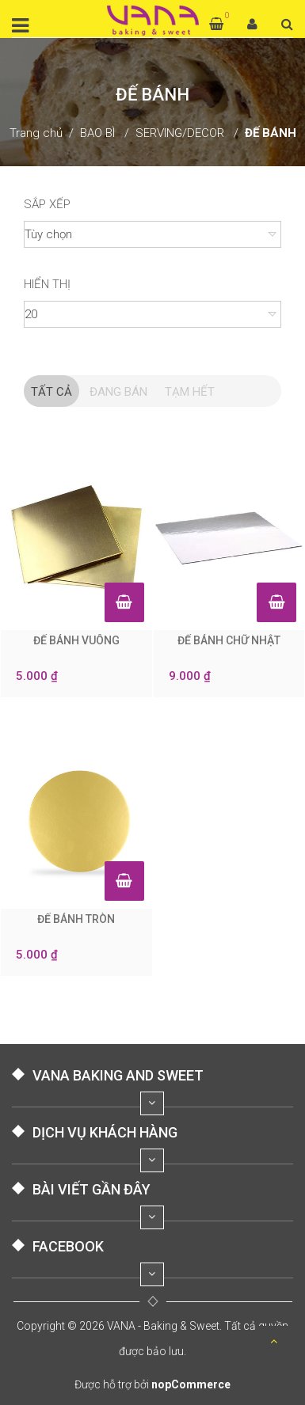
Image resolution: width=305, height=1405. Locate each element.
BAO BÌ (97, 133)
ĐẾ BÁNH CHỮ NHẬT (228, 640)
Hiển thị (47, 284)
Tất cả (51, 392)
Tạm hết (190, 392)
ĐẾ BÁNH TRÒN (76, 919)
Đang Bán (118, 392)
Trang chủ (36, 133)
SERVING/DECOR (179, 133)
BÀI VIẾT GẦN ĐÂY (91, 1189)
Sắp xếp (47, 204)
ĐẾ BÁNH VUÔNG (76, 640)
